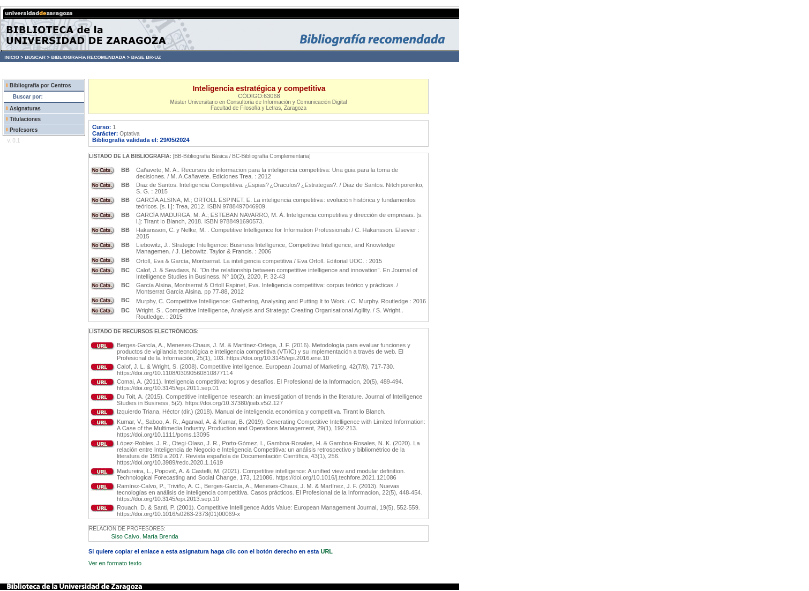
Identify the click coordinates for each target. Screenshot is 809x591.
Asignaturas (25, 108)
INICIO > (13, 57)
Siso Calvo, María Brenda (144, 536)
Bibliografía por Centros (40, 85)
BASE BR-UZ (146, 57)
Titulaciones (25, 119)
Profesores (24, 130)
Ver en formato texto (114, 563)
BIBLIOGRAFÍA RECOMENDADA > (90, 57)
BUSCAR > (37, 57)
